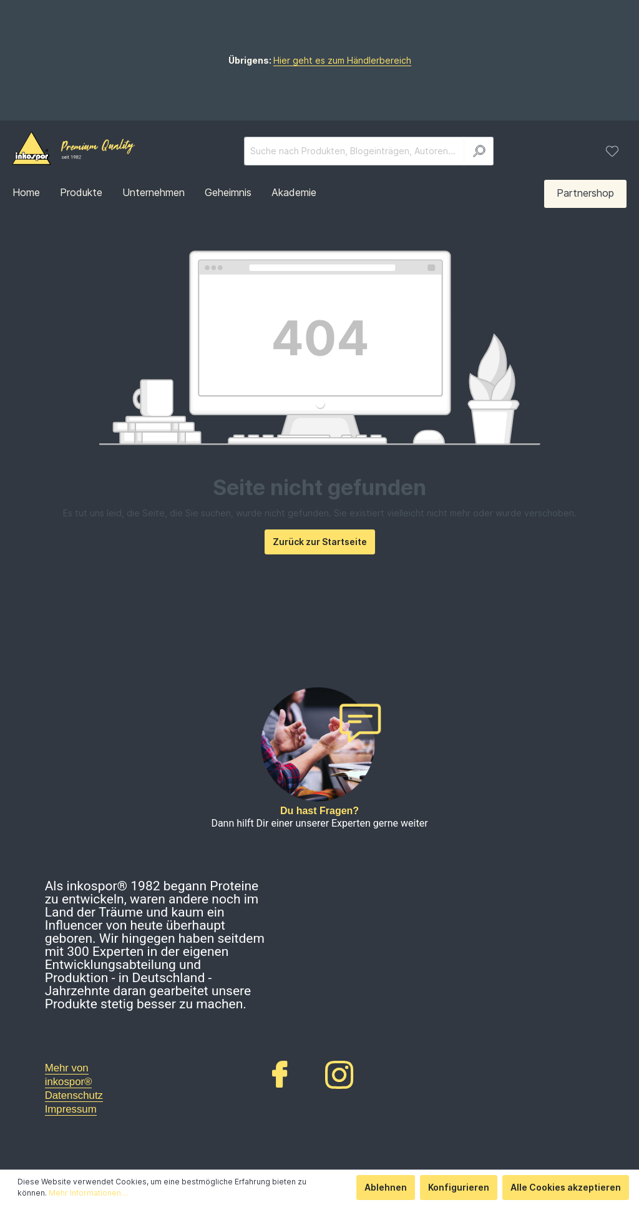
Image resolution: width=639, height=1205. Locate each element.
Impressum (71, 1109)
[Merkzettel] (612, 151)
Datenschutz (74, 1095)
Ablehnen (385, 1187)
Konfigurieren (458, 1187)
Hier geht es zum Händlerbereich (342, 60)
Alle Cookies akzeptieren (565, 1187)
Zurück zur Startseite (320, 541)
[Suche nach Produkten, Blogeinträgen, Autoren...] (354, 151)
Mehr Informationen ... (89, 1193)
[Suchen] (479, 151)
